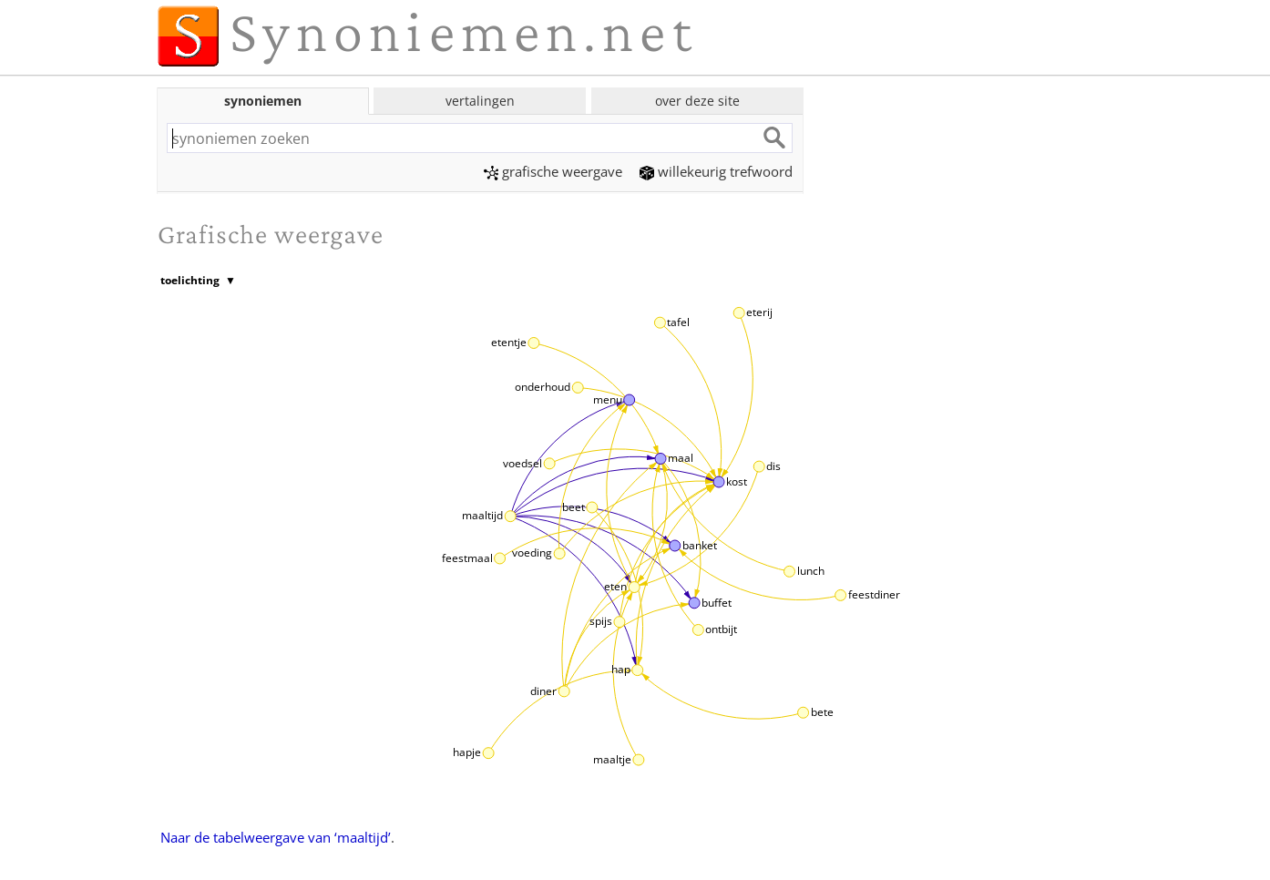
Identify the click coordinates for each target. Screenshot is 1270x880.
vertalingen (480, 100)
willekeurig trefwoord (716, 171)
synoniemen (263, 100)
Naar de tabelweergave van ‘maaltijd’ (275, 837)
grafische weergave (553, 171)
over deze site (697, 100)
